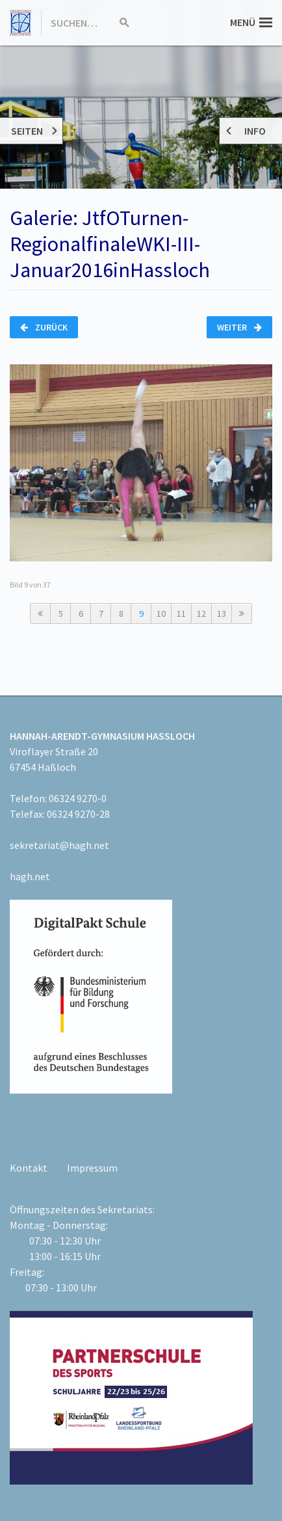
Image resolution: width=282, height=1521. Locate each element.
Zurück (44, 327)
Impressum (92, 1167)
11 (181, 613)
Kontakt (28, 1167)
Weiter (239, 327)
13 (221, 613)
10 (161, 613)
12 (201, 613)
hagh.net (30, 876)
